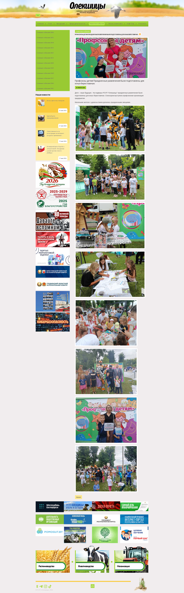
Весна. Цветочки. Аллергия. (56, 100)
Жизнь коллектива (115, 24)
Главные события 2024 (45, 43)
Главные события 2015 (45, 88)
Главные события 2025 (45, 38)
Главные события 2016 (45, 83)
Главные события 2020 (45, 63)
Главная (40, 24)
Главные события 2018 (45, 73)
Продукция (61, 24)
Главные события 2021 (45, 58)
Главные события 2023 (45, 48)
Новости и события (97, 24)
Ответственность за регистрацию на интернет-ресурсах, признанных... (55, 133)
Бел (38, 15)
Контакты (142, 24)
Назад (78, 497)
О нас (50, 24)
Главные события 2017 (45, 78)
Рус (42, 15)
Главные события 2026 (45, 32)
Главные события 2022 (45, 53)
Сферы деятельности (77, 24)
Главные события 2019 (45, 68)
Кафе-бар (130, 24)
